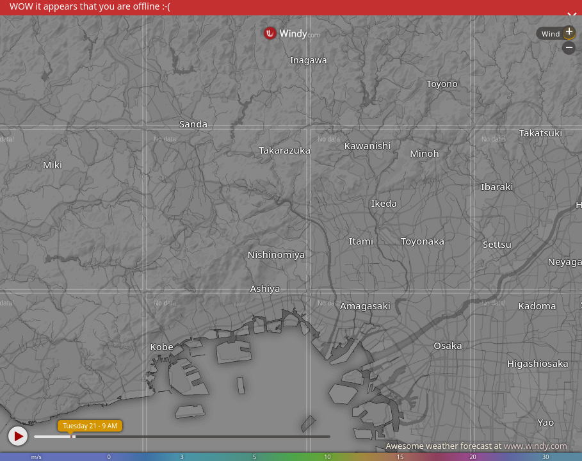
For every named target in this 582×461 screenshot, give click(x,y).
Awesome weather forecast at (476, 445)
